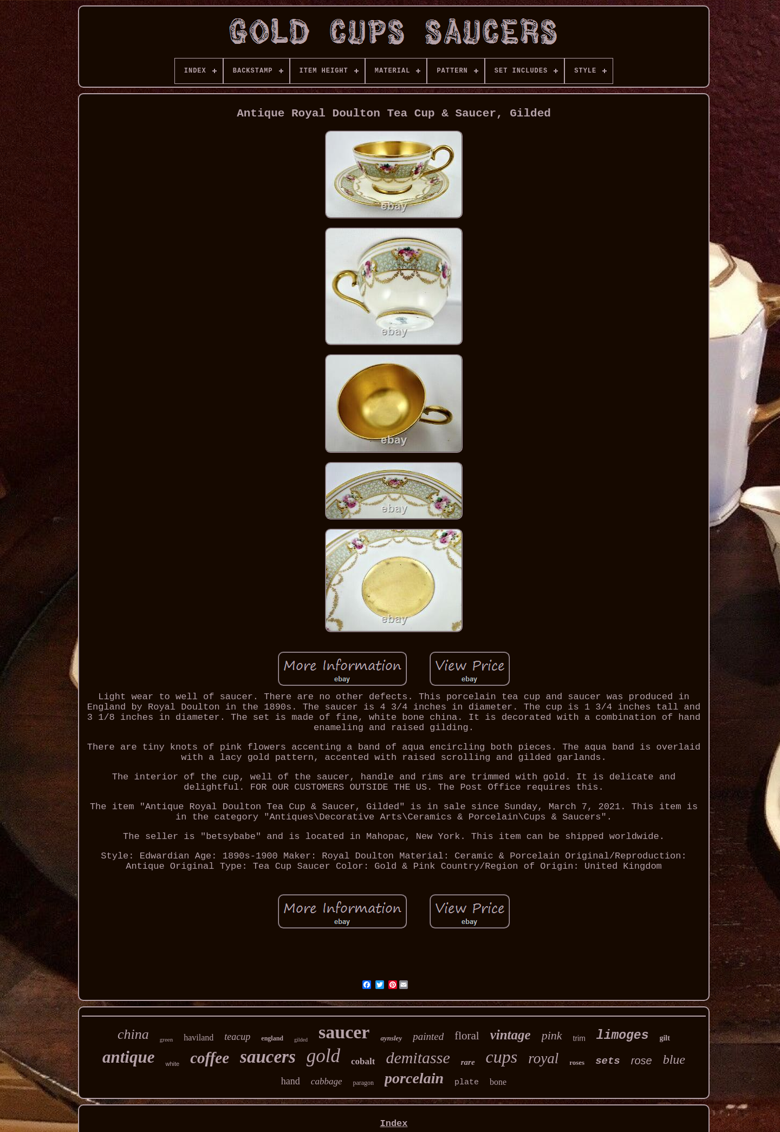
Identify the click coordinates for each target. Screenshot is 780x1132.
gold (323, 1055)
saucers (268, 1056)
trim (579, 1038)
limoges (622, 1036)
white (172, 1064)
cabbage (326, 1081)
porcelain (414, 1078)
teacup (237, 1036)
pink (552, 1035)
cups (502, 1056)
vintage (510, 1034)
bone (498, 1082)
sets (607, 1061)
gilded (301, 1040)
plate (466, 1082)
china (133, 1034)
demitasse (418, 1057)
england (272, 1038)
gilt (664, 1038)
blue (674, 1059)
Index (393, 1123)
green (166, 1039)
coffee (209, 1057)
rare (468, 1062)
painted (428, 1036)
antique (128, 1057)
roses (576, 1062)
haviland (198, 1037)
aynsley (391, 1038)
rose (641, 1060)
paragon (363, 1083)
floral (466, 1035)
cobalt (363, 1061)
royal (543, 1058)
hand (290, 1081)
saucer (343, 1032)
